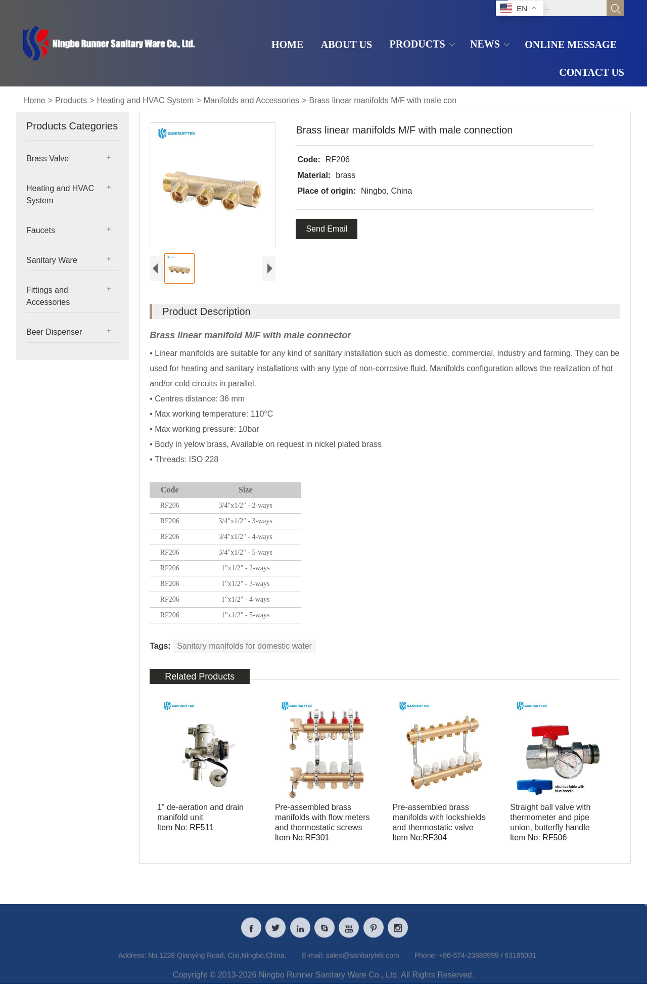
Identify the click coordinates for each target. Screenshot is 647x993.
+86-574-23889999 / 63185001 (487, 962)
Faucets (40, 230)
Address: (132, 962)
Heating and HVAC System (145, 100)
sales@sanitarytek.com (362, 962)
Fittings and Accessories (48, 296)
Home (34, 100)
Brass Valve (47, 158)
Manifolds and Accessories (251, 100)
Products (71, 100)
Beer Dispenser (54, 332)
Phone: (425, 962)
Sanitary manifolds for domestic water (244, 646)
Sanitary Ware (51, 260)
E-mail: (313, 962)
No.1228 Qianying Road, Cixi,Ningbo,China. (217, 962)
